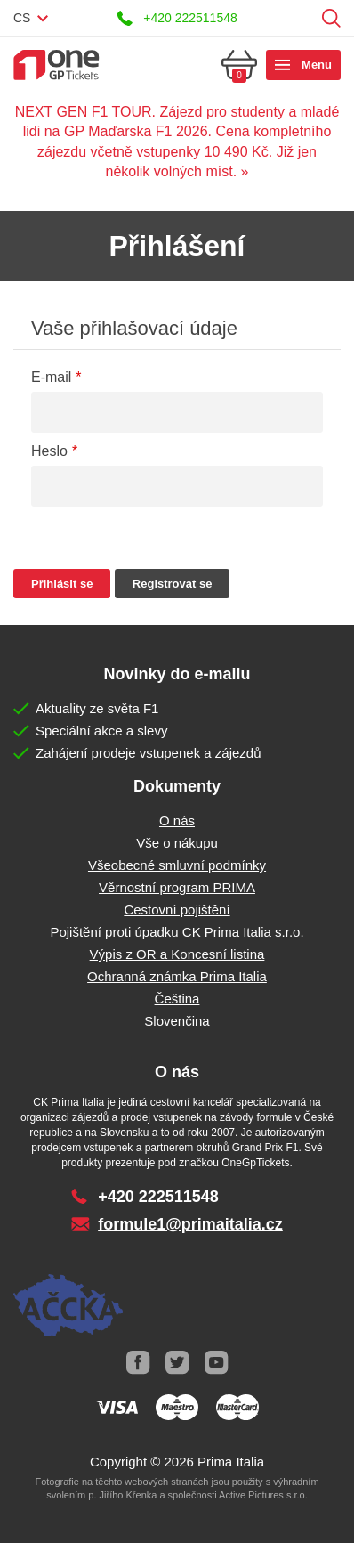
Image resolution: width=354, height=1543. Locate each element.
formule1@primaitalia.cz (190, 1224)
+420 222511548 (190, 18)
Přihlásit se (303, 18)
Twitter (177, 1363)
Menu (317, 64)
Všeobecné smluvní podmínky (177, 865)
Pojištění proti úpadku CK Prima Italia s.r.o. (176, 931)
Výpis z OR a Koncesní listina (177, 954)
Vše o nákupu (177, 842)
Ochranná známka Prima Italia (177, 976)
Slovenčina (176, 1020)
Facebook (138, 1363)
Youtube (216, 1363)
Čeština (177, 998)
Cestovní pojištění (176, 909)
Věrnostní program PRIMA (177, 887)
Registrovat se (173, 583)
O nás (177, 820)
